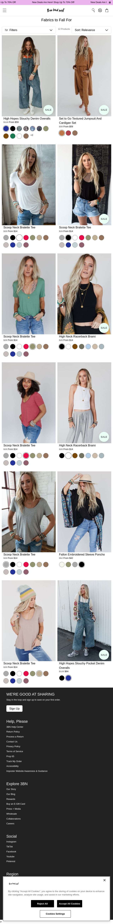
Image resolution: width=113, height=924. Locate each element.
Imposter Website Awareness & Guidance (26, 771)
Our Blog (10, 794)
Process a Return (15, 736)
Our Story (11, 789)
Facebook (11, 851)
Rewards (10, 799)
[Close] (104, 880)
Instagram (11, 841)
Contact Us (11, 741)
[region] (56, 898)
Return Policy (13, 732)
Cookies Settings (55, 913)
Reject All (42, 903)
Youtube (10, 856)
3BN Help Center (14, 727)
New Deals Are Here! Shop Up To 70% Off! (57, 2)
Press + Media (13, 809)
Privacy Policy (13, 746)
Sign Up (14, 708)
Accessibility (12, 766)
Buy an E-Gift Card (15, 804)
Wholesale (11, 814)
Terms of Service (14, 751)
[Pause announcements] (110, 2)
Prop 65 (10, 756)
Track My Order (14, 761)
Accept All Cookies (69, 903)
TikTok (9, 846)
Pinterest (10, 861)
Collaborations (13, 819)
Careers (10, 823)
